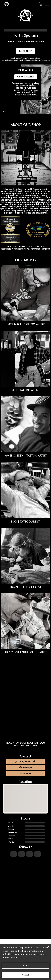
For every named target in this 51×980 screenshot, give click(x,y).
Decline (25, 965)
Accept (25, 974)
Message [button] (25, 767)
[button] (41, 4)
